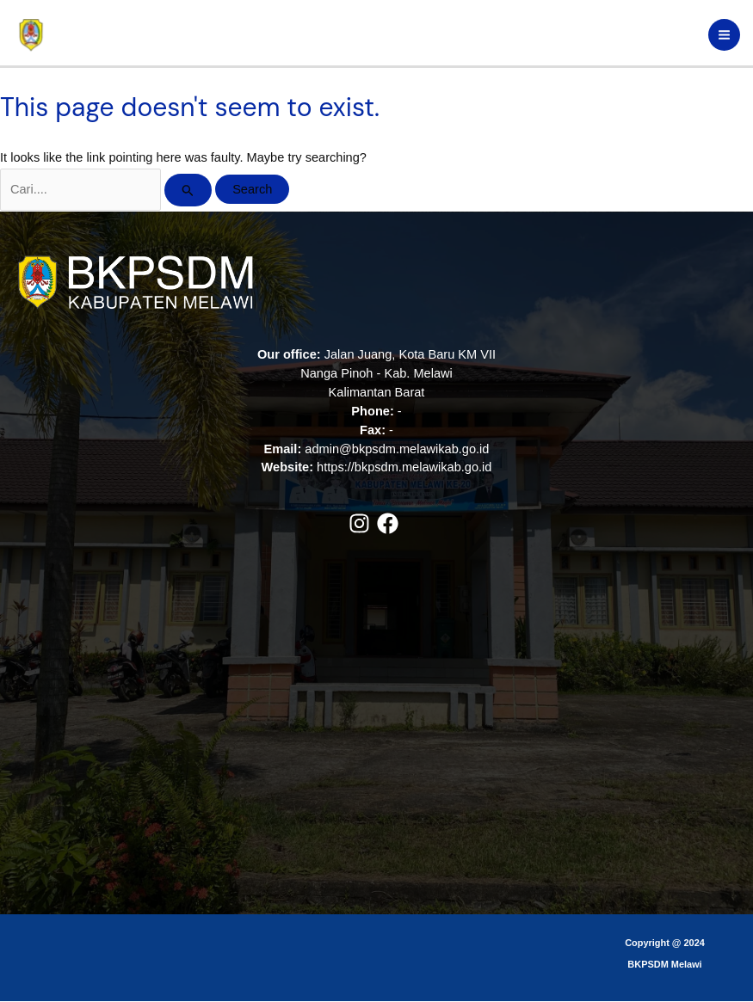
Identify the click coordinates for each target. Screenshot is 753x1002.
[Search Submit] (188, 191)
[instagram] (363, 524)
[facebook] (391, 524)
